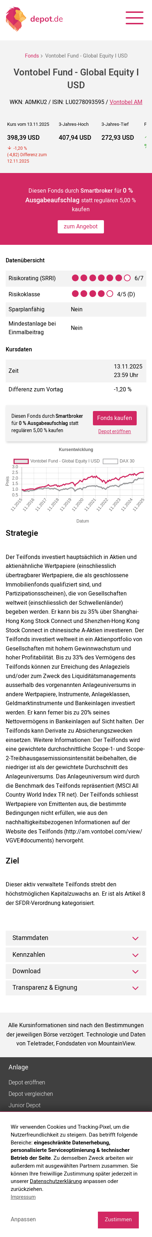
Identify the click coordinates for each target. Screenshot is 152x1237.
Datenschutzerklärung (56, 1181)
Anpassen (23, 1219)
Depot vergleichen (31, 1094)
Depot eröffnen (114, 431)
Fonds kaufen (114, 418)
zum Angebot (81, 226)
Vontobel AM (126, 102)
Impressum (23, 1197)
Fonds (32, 56)
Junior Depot (25, 1105)
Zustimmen (118, 1219)
